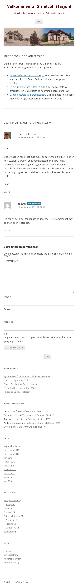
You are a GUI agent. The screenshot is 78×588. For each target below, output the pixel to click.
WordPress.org (11, 562)
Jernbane (8, 531)
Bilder (7, 508)
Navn (7, 296)
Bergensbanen (11, 500)
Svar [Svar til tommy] (6, 230)
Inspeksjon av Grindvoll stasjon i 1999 (32, 419)
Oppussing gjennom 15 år (16, 380)
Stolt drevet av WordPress (16, 582)
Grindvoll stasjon (12, 516)
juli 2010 (8, 477)
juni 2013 (8, 457)
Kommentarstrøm (12, 558)
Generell (8, 512)
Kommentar (11, 260)
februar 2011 (10, 469)
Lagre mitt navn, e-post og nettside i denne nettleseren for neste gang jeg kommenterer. (38, 339)
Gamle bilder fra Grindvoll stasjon (27, 75)
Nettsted (8, 321)
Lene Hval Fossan (27, 134)
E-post (8, 309)
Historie (9, 523)
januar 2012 (9, 461)
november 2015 (11, 453)
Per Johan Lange (12, 415)
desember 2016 (11, 450)
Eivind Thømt (10, 426)
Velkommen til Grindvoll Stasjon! (39, 6)
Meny (39, 21)
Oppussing (11, 527)
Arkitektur (10, 519)
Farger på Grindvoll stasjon (17, 391)
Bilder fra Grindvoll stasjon (32, 426)
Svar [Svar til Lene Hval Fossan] (6, 191)
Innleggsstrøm (11, 554)
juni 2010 (8, 481)
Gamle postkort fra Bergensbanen (27, 94)
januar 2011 (9, 473)
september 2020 (12, 446)
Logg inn (8, 551)
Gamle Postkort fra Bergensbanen (21, 384)
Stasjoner (10, 504)
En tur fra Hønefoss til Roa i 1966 (27, 86)
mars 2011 (9, 465)
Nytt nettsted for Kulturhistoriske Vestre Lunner (27, 376)
